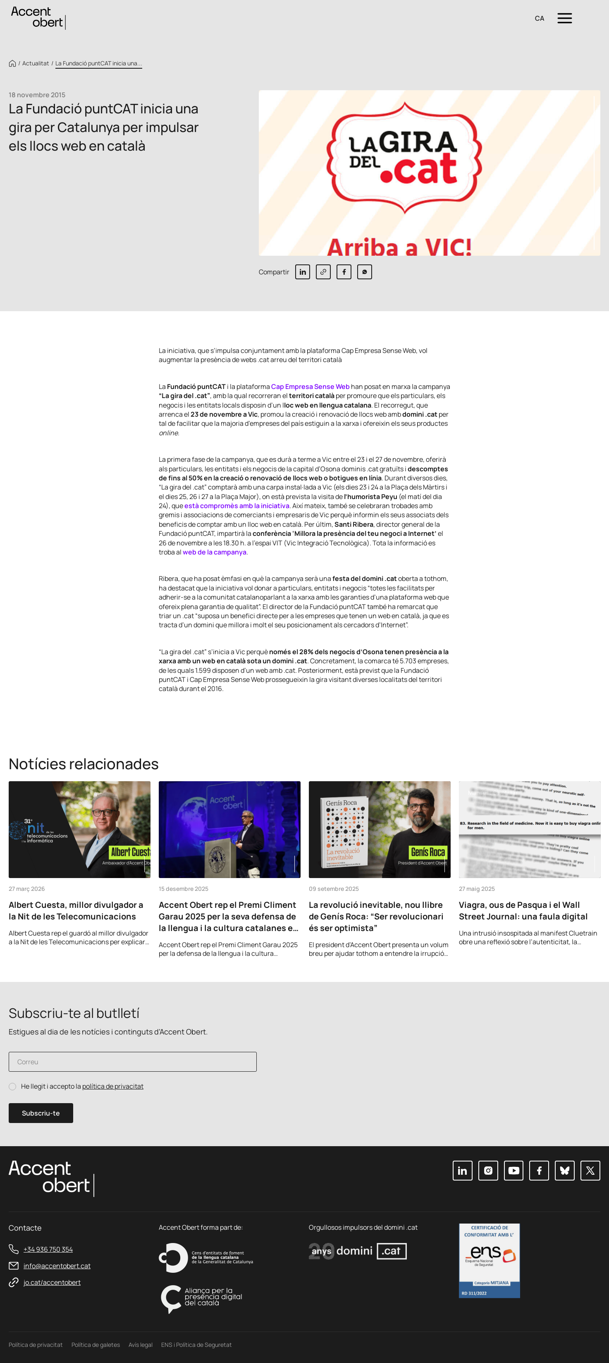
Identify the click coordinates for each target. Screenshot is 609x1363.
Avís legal (141, 1345)
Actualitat (35, 63)
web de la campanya (214, 552)
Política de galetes (96, 1345)
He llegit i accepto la (82, 1086)
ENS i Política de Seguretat (196, 1345)
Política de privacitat (36, 1345)
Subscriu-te (41, 1113)
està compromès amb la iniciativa (236, 505)
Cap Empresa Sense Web (310, 386)
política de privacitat (112, 1086)
